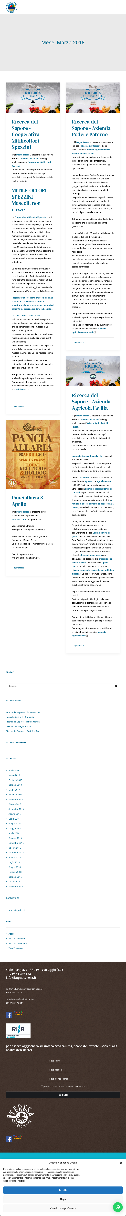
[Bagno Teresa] (11, 7)
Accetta (63, 1190)
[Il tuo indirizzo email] (63, 1079)
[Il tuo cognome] (63, 1070)
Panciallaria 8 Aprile (27, 500)
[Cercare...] (63, 686)
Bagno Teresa (22, 512)
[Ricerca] (63, 686)
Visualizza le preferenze (63, 1208)
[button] (121, 1162)
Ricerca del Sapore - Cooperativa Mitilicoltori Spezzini (26, 134)
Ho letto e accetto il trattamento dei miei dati (63, 1086)
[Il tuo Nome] (63, 1061)
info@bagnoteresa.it (21, 977)
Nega (63, 1199)
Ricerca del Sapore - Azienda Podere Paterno (91, 128)
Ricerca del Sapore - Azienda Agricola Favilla (91, 402)
